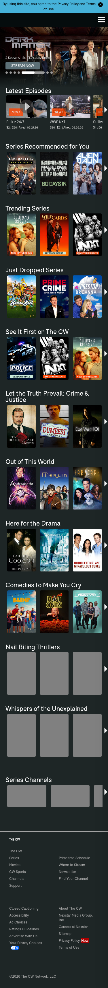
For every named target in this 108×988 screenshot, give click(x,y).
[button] (105, 113)
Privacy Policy (68, 4)
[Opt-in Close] (100, 4)
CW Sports (17, 872)
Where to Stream (72, 865)
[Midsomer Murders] (26, 796)
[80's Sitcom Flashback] (70, 796)
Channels (16, 878)
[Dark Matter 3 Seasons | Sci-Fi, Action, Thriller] (54, 57)
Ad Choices (18, 922)
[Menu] (101, 19)
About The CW (70, 908)
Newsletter (67, 872)
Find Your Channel (73, 878)
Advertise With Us (23, 936)
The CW (10, 18)
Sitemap (65, 933)
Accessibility (19, 915)
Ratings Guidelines (24, 929)
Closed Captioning (24, 908)
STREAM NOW (22, 65)
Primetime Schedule (74, 858)
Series (14, 858)
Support (15, 885)
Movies (14, 865)
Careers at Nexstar (73, 927)
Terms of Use (69, 947)
